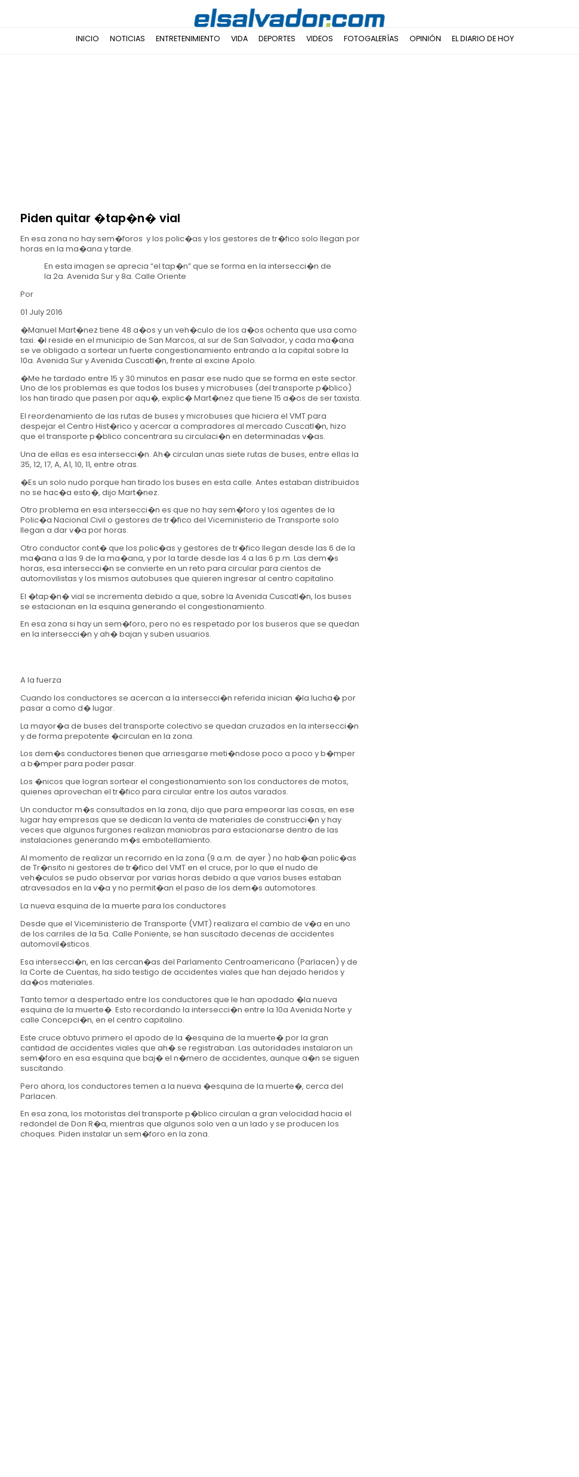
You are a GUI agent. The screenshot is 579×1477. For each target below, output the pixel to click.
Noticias (127, 38)
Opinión (425, 38)
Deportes (276, 38)
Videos (319, 38)
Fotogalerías (371, 38)
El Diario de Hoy (483, 38)
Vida (239, 38)
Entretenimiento (188, 38)
